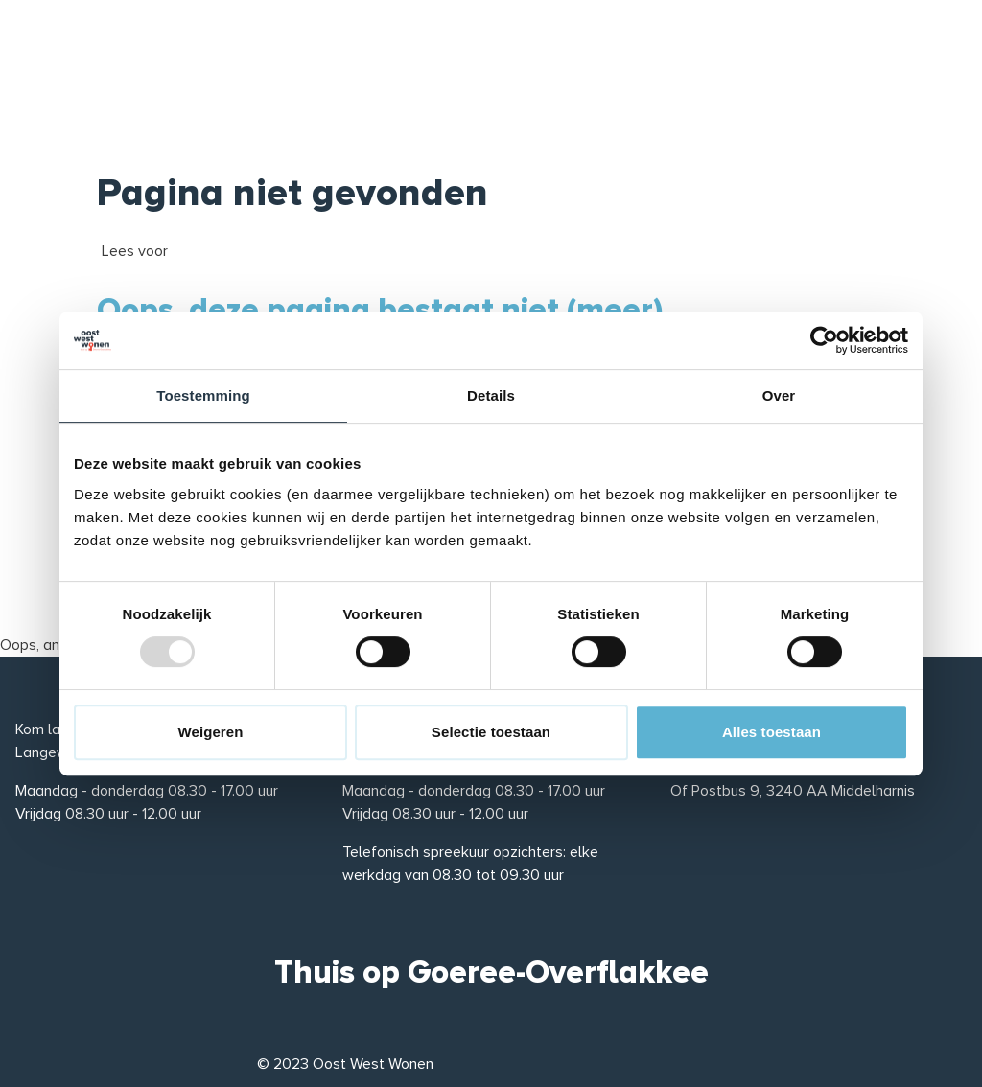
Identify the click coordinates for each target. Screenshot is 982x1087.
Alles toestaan (771, 732)
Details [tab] (491, 395)
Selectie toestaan (491, 732)
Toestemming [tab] (203, 395)
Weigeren (210, 732)
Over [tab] (779, 395)
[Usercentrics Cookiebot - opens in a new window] (824, 340)
